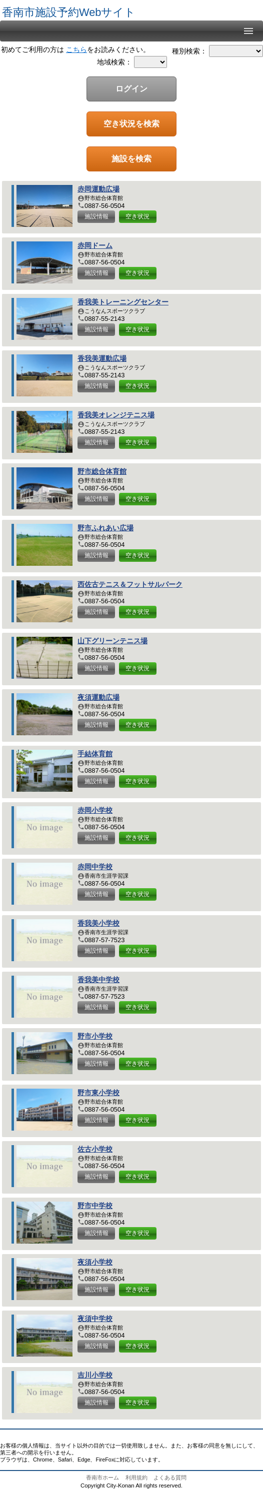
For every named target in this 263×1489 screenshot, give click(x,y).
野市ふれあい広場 (106, 528)
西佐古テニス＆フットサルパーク (130, 584)
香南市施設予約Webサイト (69, 12)
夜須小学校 (95, 1262)
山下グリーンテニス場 (113, 641)
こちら (76, 49)
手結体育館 (95, 754)
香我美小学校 (99, 923)
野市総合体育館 (102, 471)
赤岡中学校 (95, 867)
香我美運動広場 (102, 358)
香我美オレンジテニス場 (116, 415)
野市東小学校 (99, 1093)
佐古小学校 (95, 1149)
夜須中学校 (95, 1319)
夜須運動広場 (99, 697)
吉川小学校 (95, 1375)
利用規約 (137, 1478)
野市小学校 (95, 1036)
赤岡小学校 (95, 810)
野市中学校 (95, 1206)
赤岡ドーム (95, 245)
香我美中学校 (99, 980)
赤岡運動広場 (99, 189)
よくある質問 (170, 1478)
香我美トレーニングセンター (123, 302)
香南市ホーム (102, 1478)
